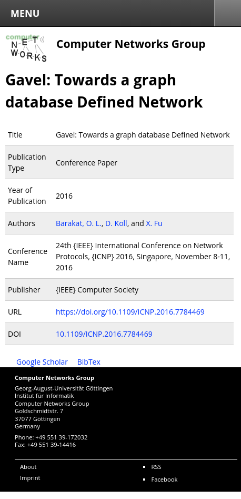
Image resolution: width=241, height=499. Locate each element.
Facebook (164, 479)
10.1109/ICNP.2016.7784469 (104, 334)
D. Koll (116, 223)
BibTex (89, 362)
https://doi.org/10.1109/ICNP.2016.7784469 (130, 312)
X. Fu (154, 223)
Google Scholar (42, 362)
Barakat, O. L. (79, 223)
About (28, 467)
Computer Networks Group (130, 43)
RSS (156, 467)
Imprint (30, 478)
